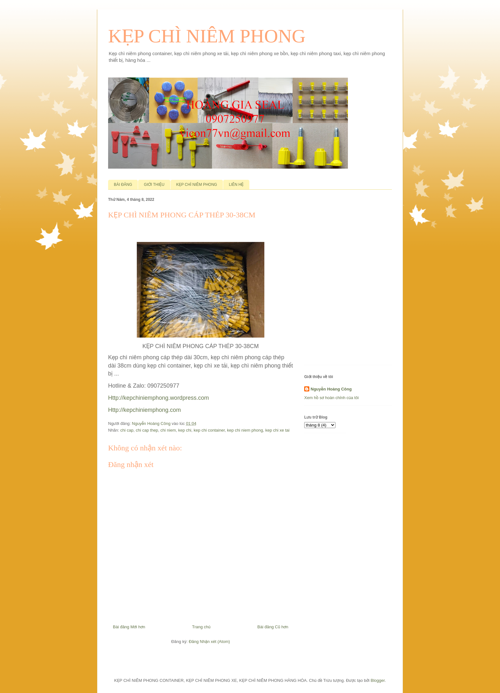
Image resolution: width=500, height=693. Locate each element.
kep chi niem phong (245, 430)
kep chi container (209, 430)
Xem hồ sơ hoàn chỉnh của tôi (331, 397)
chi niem (168, 430)
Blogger (378, 680)
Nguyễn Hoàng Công (331, 389)
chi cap (126, 430)
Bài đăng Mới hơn (129, 626)
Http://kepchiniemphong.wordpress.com (158, 398)
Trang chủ (201, 626)
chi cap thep (147, 430)
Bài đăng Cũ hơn (272, 626)
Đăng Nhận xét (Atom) (209, 641)
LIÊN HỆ (236, 184)
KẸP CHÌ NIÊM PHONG (206, 36)
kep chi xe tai (277, 430)
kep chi (184, 430)
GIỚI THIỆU (154, 184)
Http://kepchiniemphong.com (144, 410)
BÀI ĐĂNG (123, 184)
